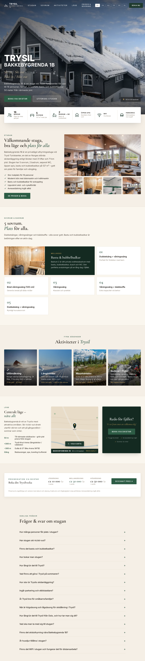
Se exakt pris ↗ (124, 481)
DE (119, 5)
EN (103, 5)
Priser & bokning (86, 5)
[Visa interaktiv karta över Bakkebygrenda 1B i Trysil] (74, 428)
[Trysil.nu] (14, 5)
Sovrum (45, 5)
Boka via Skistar (17, 99)
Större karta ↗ (91, 451)
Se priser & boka (17, 196)
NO (108, 5)
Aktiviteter (60, 5)
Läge (74, 5)
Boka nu (136, 5)
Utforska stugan (47, 99)
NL (125, 5)
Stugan (32, 5)
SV (97, 5)
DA (114, 5)
